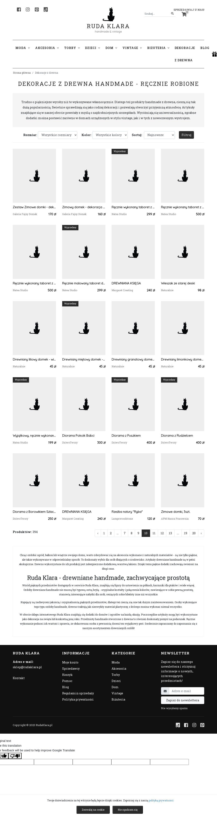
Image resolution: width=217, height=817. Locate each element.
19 (185, 533)
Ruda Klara (108, 23)
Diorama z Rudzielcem (177, 436)
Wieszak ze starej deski (178, 283)
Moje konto (70, 662)
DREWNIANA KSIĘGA (126, 283)
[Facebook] (19, 9)
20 (194, 533)
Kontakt (19, 678)
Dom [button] (111, 48)
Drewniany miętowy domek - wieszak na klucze (83, 359)
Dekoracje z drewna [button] (185, 54)
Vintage (117, 693)
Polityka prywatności (78, 699)
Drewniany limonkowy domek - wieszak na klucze (182, 359)
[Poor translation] (15, 756)
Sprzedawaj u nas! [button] (189, 10)
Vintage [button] (132, 48)
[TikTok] (46, 9)
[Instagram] (28, 9)
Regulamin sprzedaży (78, 693)
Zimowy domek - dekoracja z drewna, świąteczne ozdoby (83, 207)
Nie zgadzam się (128, 809)
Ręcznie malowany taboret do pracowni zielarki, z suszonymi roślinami (83, 283)
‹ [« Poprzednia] (97, 533)
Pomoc (67, 681)
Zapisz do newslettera (182, 700)
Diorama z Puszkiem (126, 436)
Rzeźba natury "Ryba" (127, 512)
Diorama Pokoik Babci (78, 436)
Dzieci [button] (92, 48)
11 (154, 533)
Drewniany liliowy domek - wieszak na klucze (34, 359)
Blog (204, 48)
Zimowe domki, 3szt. (175, 512)
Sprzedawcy (71, 668)
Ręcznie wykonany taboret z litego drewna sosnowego (133, 207)
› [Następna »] (201, 533)
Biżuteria (118, 699)
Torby (116, 675)
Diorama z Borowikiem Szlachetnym (34, 512)
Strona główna (22, 72)
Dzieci (116, 681)
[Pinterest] (37, 9)
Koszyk (67, 675)
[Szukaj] (172, 14)
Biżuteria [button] (158, 48)
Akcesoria (119, 668)
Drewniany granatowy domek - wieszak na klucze (133, 359)
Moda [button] (22, 48)
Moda (116, 662)
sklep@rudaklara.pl (27, 667)
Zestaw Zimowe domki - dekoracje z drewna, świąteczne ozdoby (34, 207)
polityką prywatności (161, 800)
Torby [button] (72, 48)
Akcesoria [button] (47, 48)
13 (170, 533)
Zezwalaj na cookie (93, 809)
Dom (115, 687)
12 (162, 533)
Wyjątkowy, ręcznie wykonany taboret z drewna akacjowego (34, 436)
